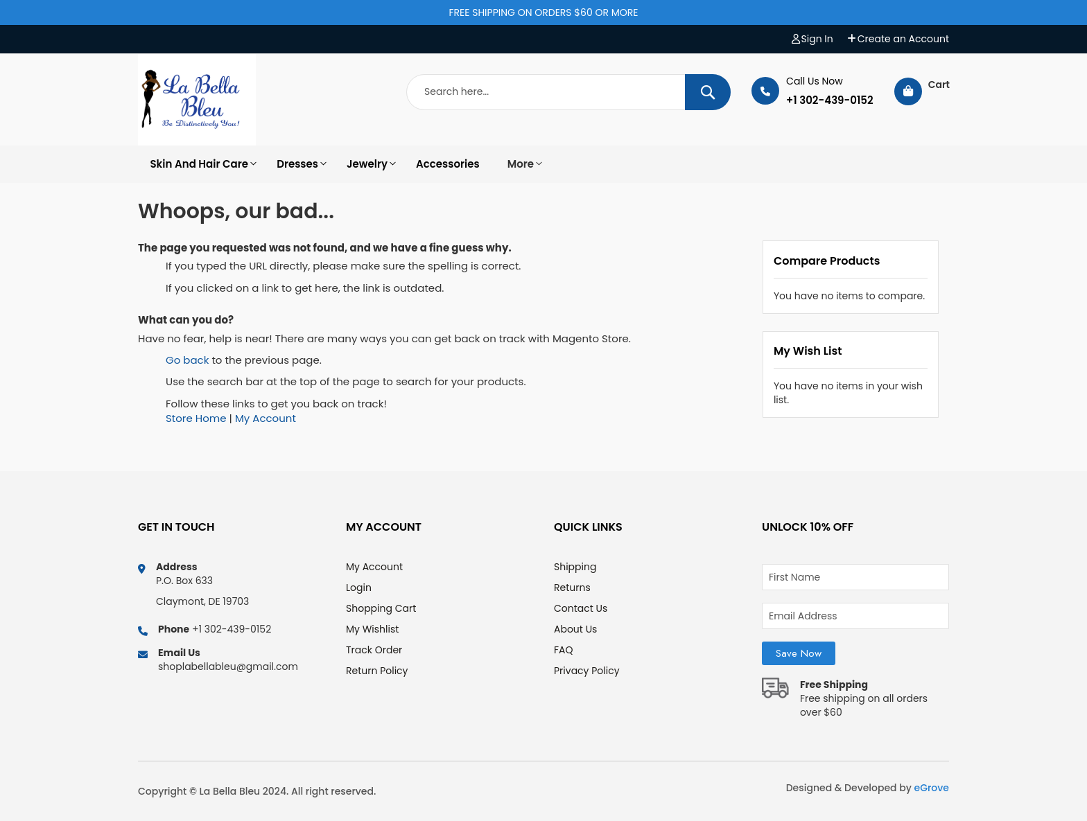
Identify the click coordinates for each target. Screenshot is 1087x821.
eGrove (931, 788)
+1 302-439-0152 (829, 100)
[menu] (543, 164)
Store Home (196, 418)
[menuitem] (197, 164)
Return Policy (377, 671)
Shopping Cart (381, 608)
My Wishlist (372, 629)
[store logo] (197, 99)
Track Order (374, 650)
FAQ (563, 650)
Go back (187, 360)
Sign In (817, 39)
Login (359, 587)
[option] (197, 164)
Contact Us (580, 608)
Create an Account (903, 39)
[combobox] (568, 92)
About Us (575, 629)
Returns (572, 587)
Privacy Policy (587, 671)
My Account (265, 418)
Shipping (575, 567)
